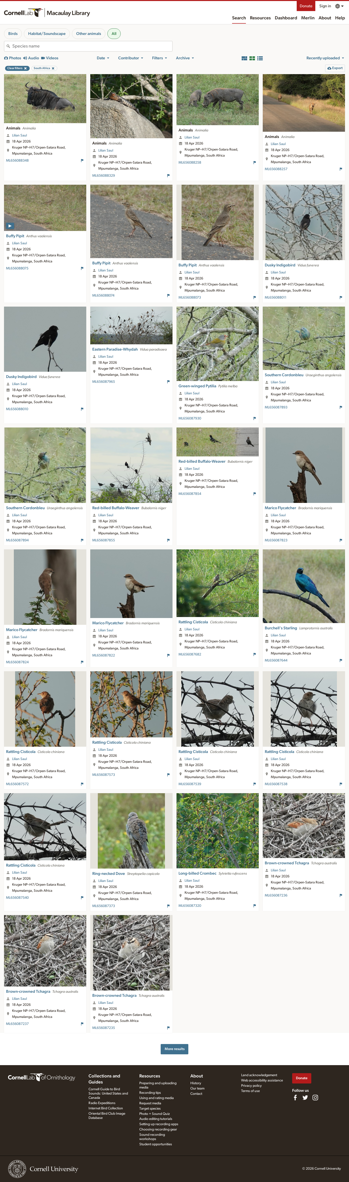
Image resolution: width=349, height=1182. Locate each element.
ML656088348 (17, 160)
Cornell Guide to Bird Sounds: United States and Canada (108, 1094)
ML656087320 (190, 906)
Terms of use (250, 1091)
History (195, 1083)
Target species (150, 1108)
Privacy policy (251, 1086)
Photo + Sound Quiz (154, 1114)
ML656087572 (17, 784)
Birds (13, 34)
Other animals (88, 34)
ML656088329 (103, 175)
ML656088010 (17, 409)
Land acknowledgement (259, 1075)
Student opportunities (155, 1144)
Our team (197, 1088)
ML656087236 (276, 895)
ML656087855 (103, 540)
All (114, 34)
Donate (306, 6)
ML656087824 (17, 662)
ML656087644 (276, 660)
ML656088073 (190, 297)
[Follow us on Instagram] (315, 1098)
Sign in (325, 6)
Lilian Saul (19, 135)
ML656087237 (17, 1024)
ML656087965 (103, 382)
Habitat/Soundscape (47, 34)
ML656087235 (103, 1028)
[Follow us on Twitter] (305, 1098)
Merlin (308, 18)
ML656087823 (276, 540)
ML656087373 (103, 906)
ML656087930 (190, 418)
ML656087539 (190, 784)
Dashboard (286, 18)
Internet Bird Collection (106, 1108)
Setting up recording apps (158, 1124)
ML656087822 (103, 655)
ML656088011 (275, 297)
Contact (196, 1094)
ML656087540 (17, 898)
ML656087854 (190, 494)
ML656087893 (276, 407)
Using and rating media (156, 1098)
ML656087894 (17, 540)
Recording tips (150, 1093)
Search (239, 18)
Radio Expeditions (102, 1103)
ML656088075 (17, 268)
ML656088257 (276, 169)
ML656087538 (276, 784)
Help (340, 18)
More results (175, 1049)
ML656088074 (103, 295)
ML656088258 (190, 162)
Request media (150, 1103)
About (325, 18)
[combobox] (92, 46)
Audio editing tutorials (155, 1119)
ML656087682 (190, 654)
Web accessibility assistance (262, 1080)
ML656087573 (103, 775)
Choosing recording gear (158, 1129)
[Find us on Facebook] (295, 1098)
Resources (260, 18)
